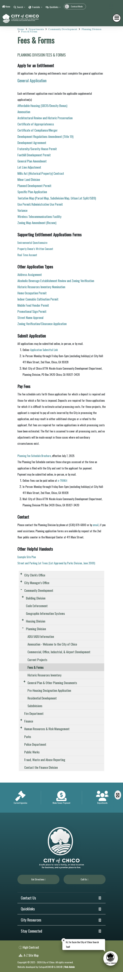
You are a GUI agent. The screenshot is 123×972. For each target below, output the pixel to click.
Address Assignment (29, 274)
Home (7, 6)
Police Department (35, 744)
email (96, 525)
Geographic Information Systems (45, 613)
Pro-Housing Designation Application (49, 690)
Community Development (62, 29)
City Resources (31, 920)
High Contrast (31, 947)
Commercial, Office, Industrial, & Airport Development (59, 651)
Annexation (23, 111)
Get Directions (38, 879)
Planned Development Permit (34, 185)
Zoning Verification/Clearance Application (42, 323)
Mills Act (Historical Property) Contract (40, 173)
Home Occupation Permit (32, 292)
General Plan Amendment (32, 161)
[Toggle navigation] (116, 18)
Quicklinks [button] (54, 7)
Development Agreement (31, 142)
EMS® (59, 967)
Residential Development (42, 698)
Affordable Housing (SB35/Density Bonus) (42, 105)
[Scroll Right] (117, 795)
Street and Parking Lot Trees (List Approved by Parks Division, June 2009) (56, 563)
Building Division (35, 598)
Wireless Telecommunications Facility (39, 216)
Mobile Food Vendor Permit (33, 305)
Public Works (32, 751)
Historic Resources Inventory (45, 675)
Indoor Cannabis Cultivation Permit (37, 299)
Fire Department (34, 713)
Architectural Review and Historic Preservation (45, 117)
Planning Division (91, 29)
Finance (28, 721)
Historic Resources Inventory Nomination (41, 286)
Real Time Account (27, 255)
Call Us (84, 879)
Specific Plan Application (32, 191)
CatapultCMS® (46, 967)
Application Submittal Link (44, 350)
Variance (22, 210)
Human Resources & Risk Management (47, 728)
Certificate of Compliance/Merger (37, 130)
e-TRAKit (62, 480)
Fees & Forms (29, 31)
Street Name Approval (30, 317)
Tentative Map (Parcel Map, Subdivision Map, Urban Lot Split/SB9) (56, 198)
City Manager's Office (36, 582)
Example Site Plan (26, 557)
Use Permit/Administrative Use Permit (40, 204)
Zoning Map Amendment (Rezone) (36, 222)
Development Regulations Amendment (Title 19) (45, 136)
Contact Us (28, 897)
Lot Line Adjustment (29, 167)
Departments (36, 29)
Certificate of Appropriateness (35, 123)
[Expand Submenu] (21, 573)
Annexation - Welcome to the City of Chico (52, 644)
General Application (31, 80)
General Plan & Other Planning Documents (52, 682)
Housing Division (35, 621)
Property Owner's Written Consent (35, 249)
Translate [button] (36, 7)
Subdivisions (35, 705)
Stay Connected (31, 931)
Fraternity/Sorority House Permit (37, 148)
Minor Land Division (28, 179)
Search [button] (20, 7)
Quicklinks (28, 908)
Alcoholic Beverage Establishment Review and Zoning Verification (55, 280)
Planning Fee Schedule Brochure (34, 456)
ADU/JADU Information (41, 636)
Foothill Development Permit (34, 154)
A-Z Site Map (29, 955)
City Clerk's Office (34, 575)
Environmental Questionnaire (32, 243)
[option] (20, 798)
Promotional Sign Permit (31, 311)
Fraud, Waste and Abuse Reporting (44, 759)
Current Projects (37, 659)
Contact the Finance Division (41, 767)
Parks (27, 736)
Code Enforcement (37, 605)
